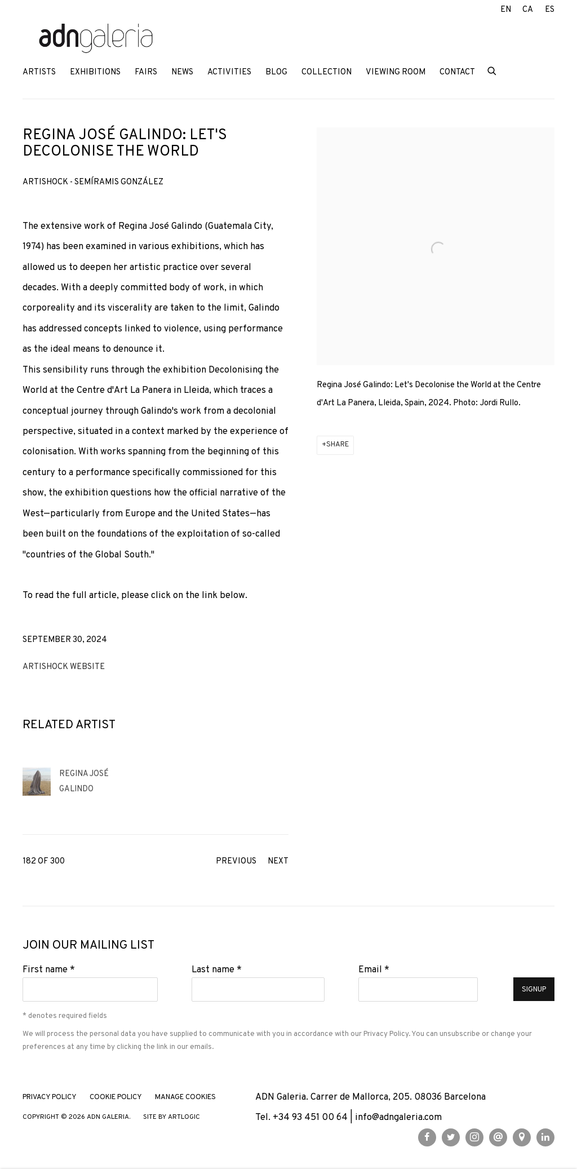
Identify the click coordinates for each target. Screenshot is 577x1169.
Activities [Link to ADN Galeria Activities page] (229, 72)
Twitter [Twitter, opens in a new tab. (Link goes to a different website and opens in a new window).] (451, 1137)
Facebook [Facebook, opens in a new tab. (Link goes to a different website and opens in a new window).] (427, 1137)
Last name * (217, 970)
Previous (236, 861)
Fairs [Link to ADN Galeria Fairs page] (146, 72)
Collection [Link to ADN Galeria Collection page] (326, 72)
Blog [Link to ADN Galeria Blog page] (276, 72)
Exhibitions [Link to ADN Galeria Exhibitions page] (95, 72)
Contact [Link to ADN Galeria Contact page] (457, 72)
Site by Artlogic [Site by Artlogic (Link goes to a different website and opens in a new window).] (171, 1117)
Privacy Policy (386, 1034)
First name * (49, 970)
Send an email (498, 1137)
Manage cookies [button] (185, 1097)
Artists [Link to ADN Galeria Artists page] (39, 72)
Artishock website (64, 667)
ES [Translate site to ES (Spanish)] (549, 10)
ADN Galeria (96, 39)
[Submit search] (492, 70)
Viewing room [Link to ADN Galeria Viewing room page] (395, 72)
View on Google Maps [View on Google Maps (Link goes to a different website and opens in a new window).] (522, 1137)
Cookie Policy (116, 1097)
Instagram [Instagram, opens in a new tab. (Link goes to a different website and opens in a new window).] (474, 1137)
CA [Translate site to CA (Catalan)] (527, 10)
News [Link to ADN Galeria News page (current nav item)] (182, 72)
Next (278, 861)
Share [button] (337, 444)
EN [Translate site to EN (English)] (505, 10)
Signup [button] (534, 989)
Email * (373, 970)
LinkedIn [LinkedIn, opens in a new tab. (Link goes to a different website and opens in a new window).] (545, 1137)
